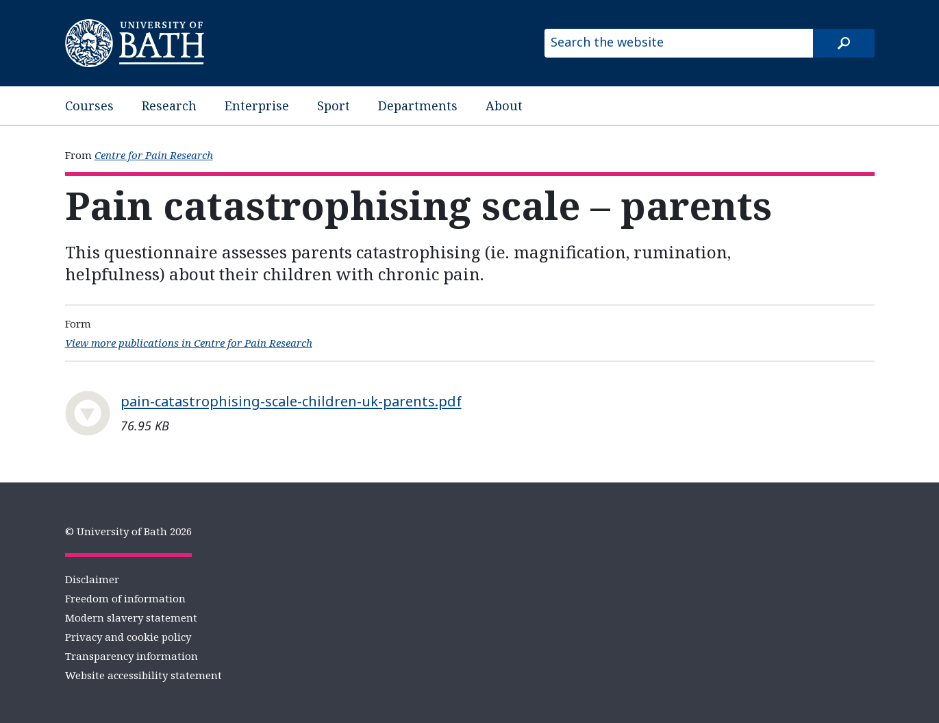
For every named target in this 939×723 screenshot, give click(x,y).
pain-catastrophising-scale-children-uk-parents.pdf (291, 400)
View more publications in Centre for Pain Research (188, 343)
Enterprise (257, 105)
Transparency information (131, 656)
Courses (89, 105)
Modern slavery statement (131, 617)
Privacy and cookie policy (128, 637)
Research (169, 105)
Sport (333, 105)
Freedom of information (125, 598)
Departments (418, 105)
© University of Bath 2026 (128, 531)
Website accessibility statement (143, 675)
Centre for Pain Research (154, 155)
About (504, 105)
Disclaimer (92, 579)
